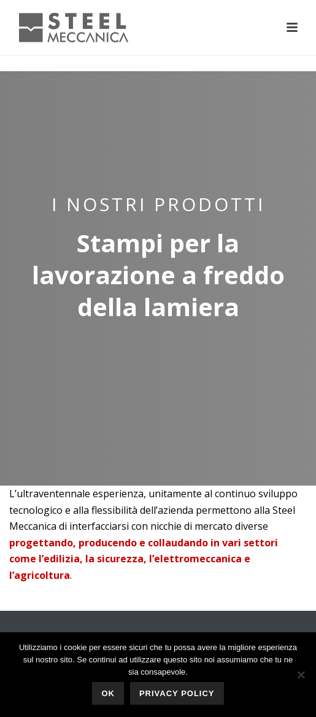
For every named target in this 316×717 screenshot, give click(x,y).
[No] (301, 675)
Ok (108, 693)
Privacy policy (177, 693)
